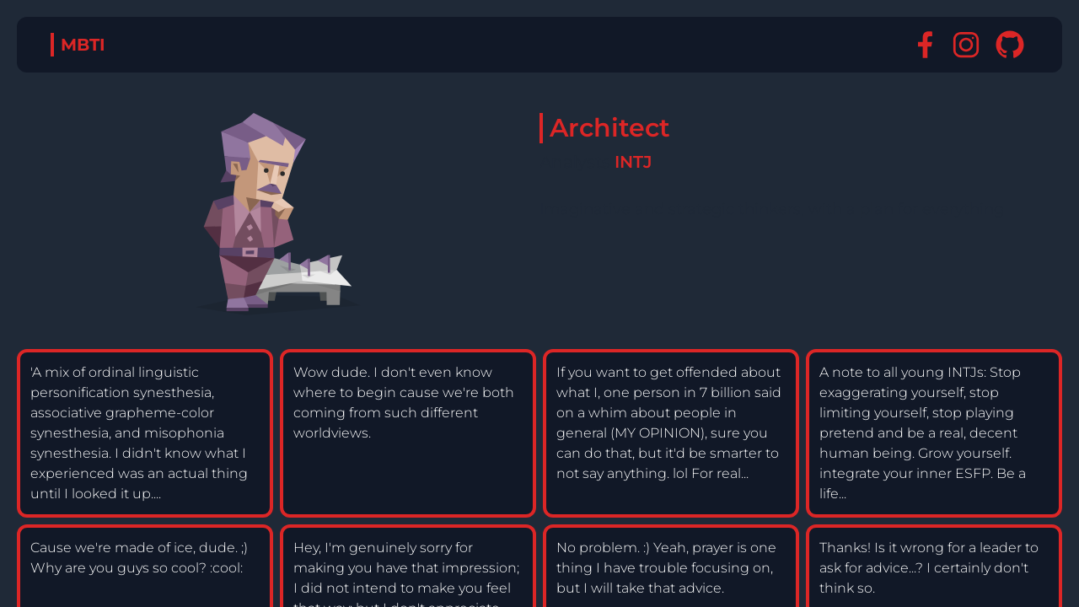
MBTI (83, 45)
